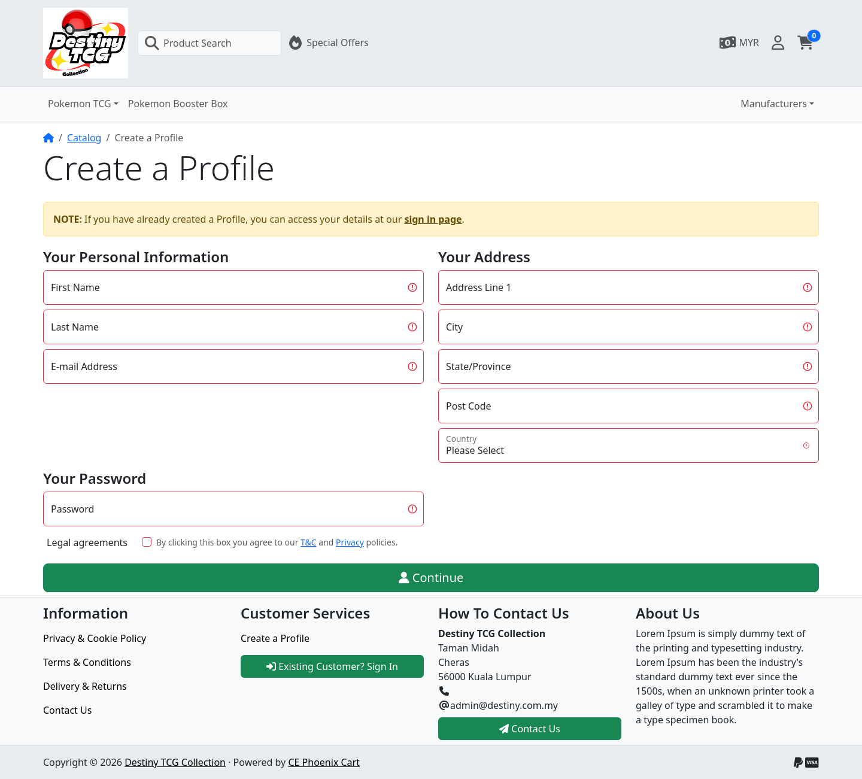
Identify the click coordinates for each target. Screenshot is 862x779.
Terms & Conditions (87, 662)
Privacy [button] (350, 542)
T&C (309, 542)
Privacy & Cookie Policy (94, 638)
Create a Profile (275, 638)
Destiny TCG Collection (175, 762)
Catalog (84, 137)
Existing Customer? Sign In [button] (332, 666)
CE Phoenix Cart (324, 762)
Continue (431, 577)
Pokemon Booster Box (178, 103)
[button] (739, 42)
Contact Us (67, 710)
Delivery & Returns (85, 686)
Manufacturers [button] (773, 103)
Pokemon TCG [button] (79, 103)
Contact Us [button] (529, 728)
